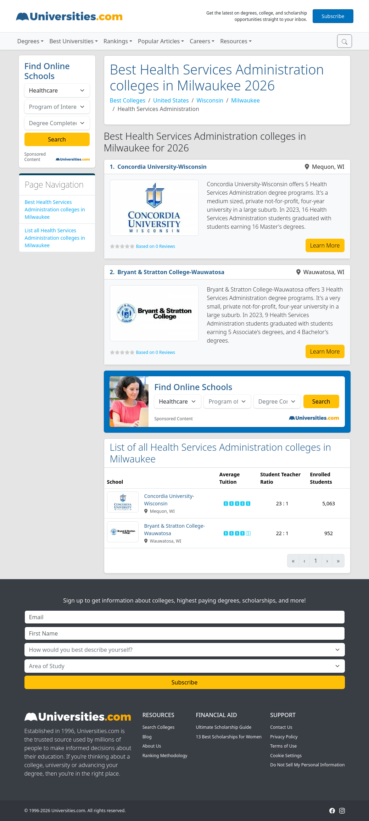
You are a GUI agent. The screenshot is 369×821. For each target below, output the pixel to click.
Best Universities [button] (71, 41)
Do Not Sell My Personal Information (307, 765)
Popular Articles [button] (159, 41)
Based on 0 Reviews (155, 246)
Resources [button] (233, 41)
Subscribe (333, 16)
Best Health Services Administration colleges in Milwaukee (55, 209)
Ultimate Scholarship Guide (223, 727)
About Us (151, 746)
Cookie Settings (286, 756)
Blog (147, 737)
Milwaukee (245, 100)
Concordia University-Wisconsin (162, 167)
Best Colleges (128, 100)
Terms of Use (283, 746)
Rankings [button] (116, 41)
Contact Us (281, 727)
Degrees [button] (28, 41)
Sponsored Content (35, 157)
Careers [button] (200, 41)
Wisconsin (210, 100)
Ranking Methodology (165, 756)
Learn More (325, 245)
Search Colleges (158, 727)
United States (171, 100)
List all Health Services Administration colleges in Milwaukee (55, 238)
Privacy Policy (283, 737)
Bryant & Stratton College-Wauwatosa (170, 272)
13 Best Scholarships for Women (229, 737)
